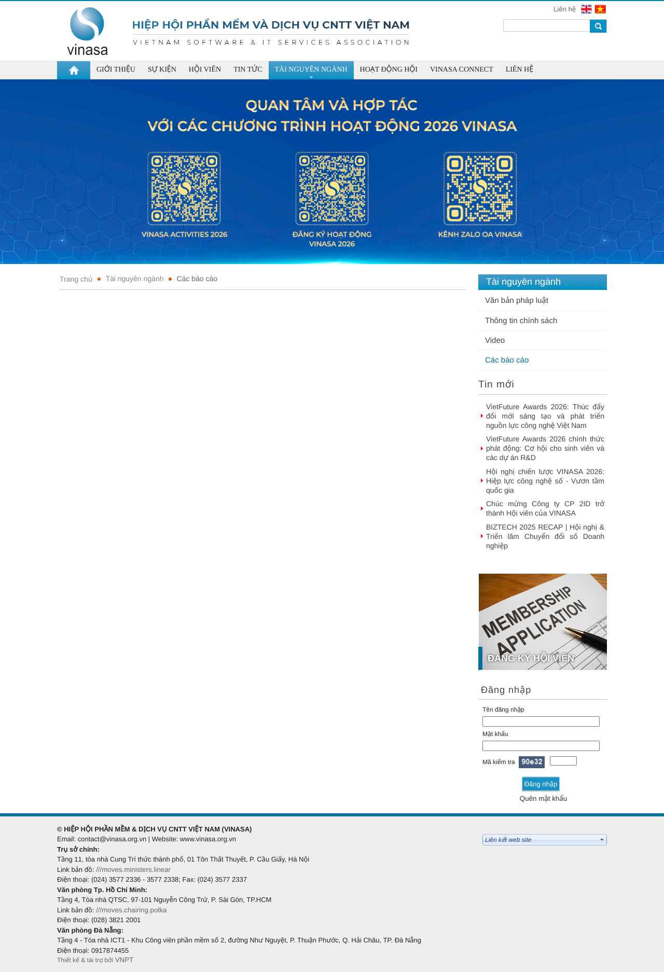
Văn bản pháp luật (516, 300)
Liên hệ (565, 9)
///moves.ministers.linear (133, 869)
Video (495, 340)
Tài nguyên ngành (134, 278)
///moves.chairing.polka (131, 910)
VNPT (125, 960)
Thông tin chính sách (521, 320)
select (602, 839)
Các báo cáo (196, 278)
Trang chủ (76, 279)
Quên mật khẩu (543, 798)
